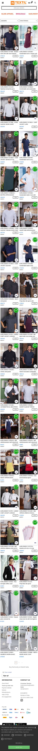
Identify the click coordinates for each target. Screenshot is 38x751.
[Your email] (16, 672)
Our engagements (6, 696)
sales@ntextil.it (24, 689)
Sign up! (6, 675)
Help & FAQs (5, 694)
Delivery (4, 690)
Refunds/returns (6, 692)
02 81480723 (24, 693)
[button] (29, 2)
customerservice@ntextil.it (27, 685)
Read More (26, 732)
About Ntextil (5, 683)
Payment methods (6, 688)
